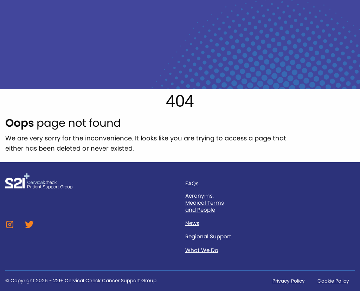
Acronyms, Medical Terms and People (204, 202)
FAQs (192, 183)
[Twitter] (29, 227)
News (192, 223)
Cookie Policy (333, 281)
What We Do (201, 250)
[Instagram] (9, 227)
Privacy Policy (288, 281)
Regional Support (208, 236)
